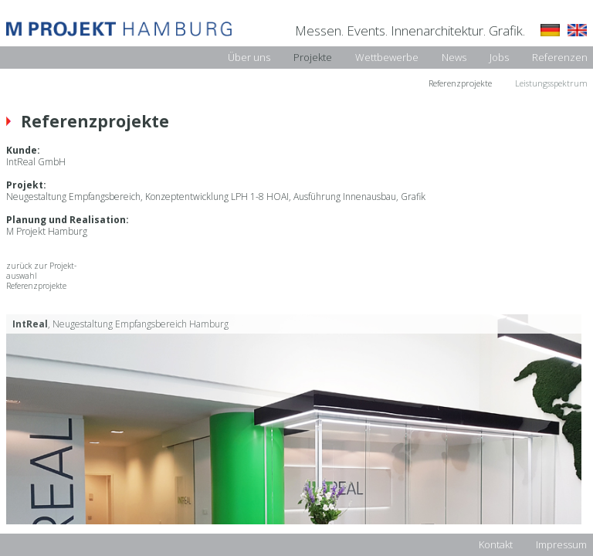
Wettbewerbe (386, 57)
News (454, 57)
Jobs (499, 57)
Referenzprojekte (460, 83)
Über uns (249, 57)
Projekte (312, 57)
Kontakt (496, 544)
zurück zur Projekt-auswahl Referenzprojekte (41, 276)
